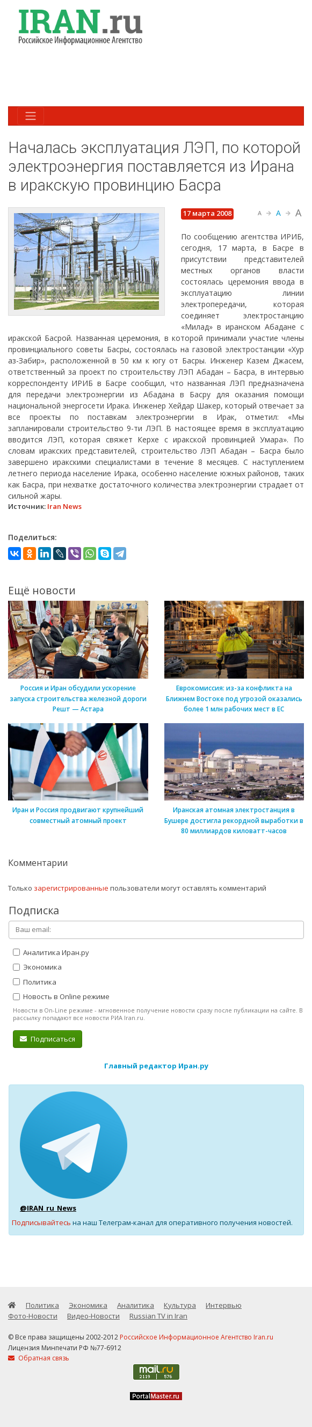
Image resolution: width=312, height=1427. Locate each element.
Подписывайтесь (41, 1222)
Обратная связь (38, 1358)
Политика (34, 982)
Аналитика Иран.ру (51, 952)
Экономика (37, 967)
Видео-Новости (93, 1316)
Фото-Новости (32, 1316)
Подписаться (47, 1039)
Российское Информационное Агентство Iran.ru (196, 1337)
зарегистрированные (71, 888)
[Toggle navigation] (30, 116)
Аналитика (135, 1305)
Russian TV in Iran (158, 1316)
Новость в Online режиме (61, 996)
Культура (180, 1305)
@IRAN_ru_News (48, 1208)
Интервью (224, 1305)
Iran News (64, 506)
